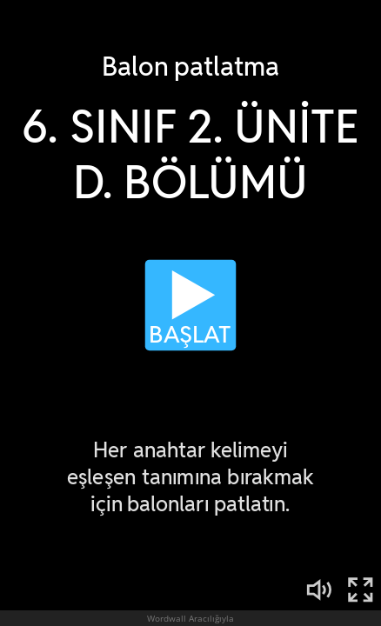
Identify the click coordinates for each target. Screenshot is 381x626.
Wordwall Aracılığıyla (190, 618)
